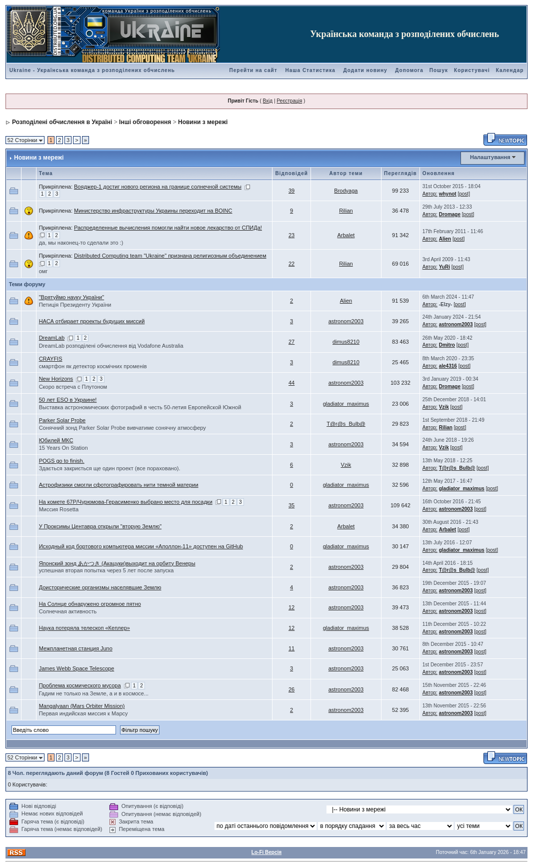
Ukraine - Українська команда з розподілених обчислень (92, 70)
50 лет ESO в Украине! (68, 400)
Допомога (409, 70)
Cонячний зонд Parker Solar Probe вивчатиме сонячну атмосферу (122, 428)
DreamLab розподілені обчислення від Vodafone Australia (111, 346)
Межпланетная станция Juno (75, 648)
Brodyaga (346, 191)
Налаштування (490, 157)
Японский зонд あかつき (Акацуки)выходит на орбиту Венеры (117, 563)
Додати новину (366, 70)
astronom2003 (346, 321)
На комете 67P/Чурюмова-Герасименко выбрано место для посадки (125, 502)
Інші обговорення (145, 122)
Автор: (430, 194)
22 (291, 264)
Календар (510, 70)
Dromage (449, 214)
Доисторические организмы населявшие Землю (100, 587)
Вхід (268, 101)
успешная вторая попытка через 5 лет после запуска (106, 570)
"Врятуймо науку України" (71, 297)
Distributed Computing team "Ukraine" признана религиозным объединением (170, 256)
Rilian (346, 211)
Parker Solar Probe (62, 420)
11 (291, 648)
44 (291, 383)
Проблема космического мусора (80, 685)
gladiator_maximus (346, 404)
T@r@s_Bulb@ (346, 424)
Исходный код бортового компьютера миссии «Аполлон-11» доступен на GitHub (141, 546)
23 (291, 235)
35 (291, 505)
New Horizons (56, 379)
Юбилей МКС (56, 440)
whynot (447, 194)
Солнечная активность (68, 611)
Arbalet (345, 235)
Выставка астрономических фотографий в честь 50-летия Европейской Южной (140, 407)
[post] (464, 194)
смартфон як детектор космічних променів (93, 366)
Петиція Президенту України (75, 305)
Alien (445, 239)
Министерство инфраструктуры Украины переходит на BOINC (153, 211)
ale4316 (448, 366)
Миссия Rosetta (58, 509)
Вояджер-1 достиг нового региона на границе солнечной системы (158, 187)
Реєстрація (289, 101)
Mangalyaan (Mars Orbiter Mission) (82, 706)
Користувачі (472, 70)
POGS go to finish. (61, 461)
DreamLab (51, 338)
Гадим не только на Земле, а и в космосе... (93, 693)
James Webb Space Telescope (76, 668)
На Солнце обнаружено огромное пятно (90, 604)
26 (291, 689)
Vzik (444, 407)
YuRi (444, 267)
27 (291, 342)
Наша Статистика (310, 70)
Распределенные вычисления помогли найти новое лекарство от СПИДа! (168, 228)
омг (43, 271)
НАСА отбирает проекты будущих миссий (92, 321)
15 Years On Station (63, 448)
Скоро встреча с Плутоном (73, 387)
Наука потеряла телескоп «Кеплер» (84, 628)
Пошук (439, 70)
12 (291, 607)
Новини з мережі (203, 122)
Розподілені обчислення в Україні (62, 122)
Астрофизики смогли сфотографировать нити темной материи (118, 485)
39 (291, 191)
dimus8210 (346, 342)
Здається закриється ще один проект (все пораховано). (109, 468)
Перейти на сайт (254, 70)
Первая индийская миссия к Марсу (83, 713)
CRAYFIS (50, 359)
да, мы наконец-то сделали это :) (81, 243)
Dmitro (447, 345)
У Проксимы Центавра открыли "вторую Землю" (100, 526)
